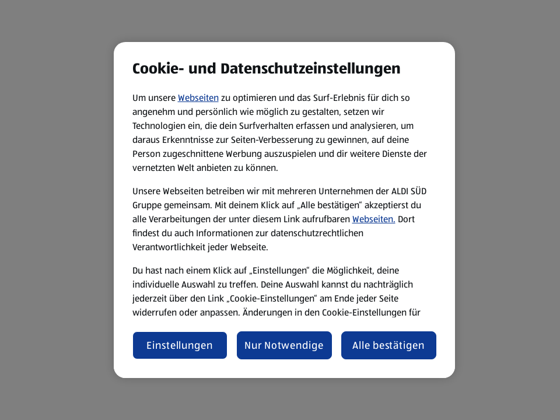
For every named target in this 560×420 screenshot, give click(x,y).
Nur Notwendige (284, 345)
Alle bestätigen (388, 345)
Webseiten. (374, 219)
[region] (284, 210)
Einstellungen (179, 345)
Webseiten (198, 97)
